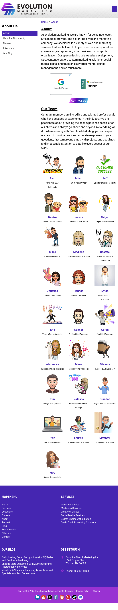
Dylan (104, 290)
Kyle (52, 438)
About (6, 33)
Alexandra (52, 364)
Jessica (78, 217)
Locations (7, 511)
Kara (52, 472)
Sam (52, 178)
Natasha (78, 399)
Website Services (70, 504)
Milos (52, 252)
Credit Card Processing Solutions (78, 522)
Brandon (105, 399)
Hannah (78, 290)
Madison (78, 252)
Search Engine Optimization (76, 518)
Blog (4, 526)
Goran (105, 329)
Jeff (104, 178)
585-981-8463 (81, 570)
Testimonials (9, 529)
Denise (52, 217)
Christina (52, 290)
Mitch (78, 178)
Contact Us (78, 100)
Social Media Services (73, 515)
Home (5, 504)
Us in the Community (14, 38)
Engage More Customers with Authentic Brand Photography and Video (27, 565)
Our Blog (7, 53)
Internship (8, 48)
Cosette (105, 252)
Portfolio (6, 522)
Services (6, 508)
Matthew (104, 438)
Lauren (78, 438)
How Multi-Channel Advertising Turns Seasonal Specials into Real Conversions (27, 572)
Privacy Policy (82, 591)
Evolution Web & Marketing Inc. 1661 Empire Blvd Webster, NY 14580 (82, 560)
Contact (6, 536)
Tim (52, 399)
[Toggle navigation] (114, 9)
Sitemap (6, 533)
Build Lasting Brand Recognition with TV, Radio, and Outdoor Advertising (27, 559)
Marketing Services (71, 508)
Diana (78, 364)
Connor (78, 329)
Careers (7, 43)
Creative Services (70, 511)
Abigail (104, 217)
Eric (52, 329)
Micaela (105, 364)
